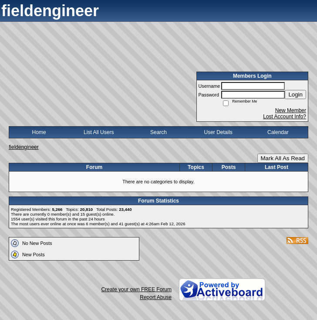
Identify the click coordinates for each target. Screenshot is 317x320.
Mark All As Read (283, 158)
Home (39, 132)
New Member (290, 110)
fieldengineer (24, 147)
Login (295, 94)
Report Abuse (156, 297)
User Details (218, 132)
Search (158, 132)
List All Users (99, 132)
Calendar (278, 132)
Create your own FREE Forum (136, 289)
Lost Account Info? (284, 117)
